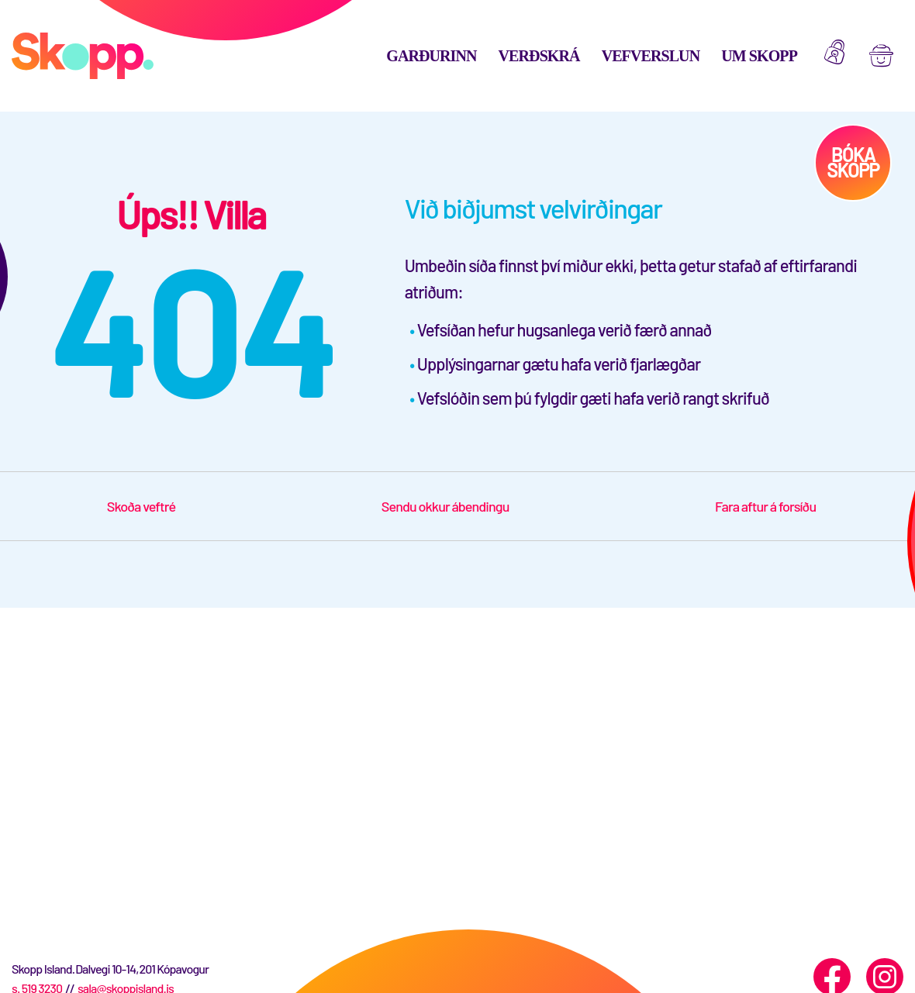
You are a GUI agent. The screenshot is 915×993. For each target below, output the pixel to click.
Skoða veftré (141, 506)
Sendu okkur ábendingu (445, 506)
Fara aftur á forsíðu (765, 506)
